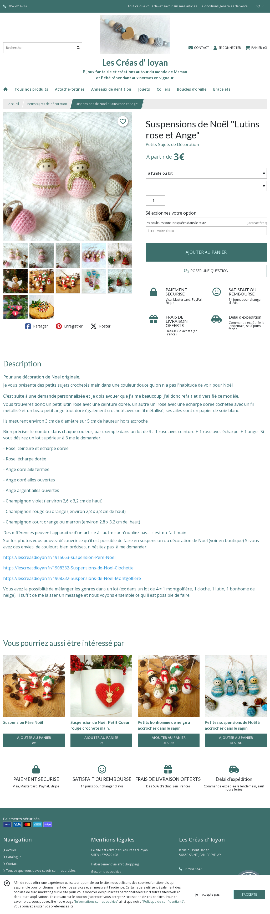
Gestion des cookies (106, 871)
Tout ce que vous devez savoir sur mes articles (39, 870)
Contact (10, 863)
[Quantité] (155, 200)
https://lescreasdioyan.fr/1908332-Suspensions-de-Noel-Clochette (68, 568)
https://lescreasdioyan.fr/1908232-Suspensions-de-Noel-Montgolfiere (72, 578)
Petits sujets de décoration (47, 104)
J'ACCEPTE (249, 894)
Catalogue (12, 857)
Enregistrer (69, 326)
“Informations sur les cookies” (96, 901)
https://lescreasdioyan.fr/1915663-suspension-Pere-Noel (59, 557)
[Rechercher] (78, 48)
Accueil (13, 104)
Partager (36, 326)
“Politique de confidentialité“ (163, 901)
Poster (100, 326)
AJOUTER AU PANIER (206, 252)
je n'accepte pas (207, 894)
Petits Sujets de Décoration (172, 144)
